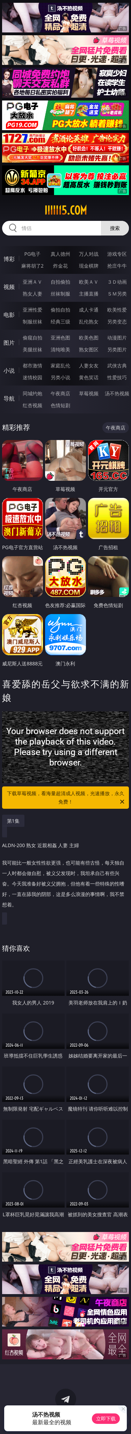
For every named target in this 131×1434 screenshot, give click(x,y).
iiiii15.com (65, 210)
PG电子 (32, 254)
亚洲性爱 (32, 309)
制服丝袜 (32, 321)
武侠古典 (117, 365)
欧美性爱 (117, 309)
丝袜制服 (60, 293)
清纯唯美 (60, 349)
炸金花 (60, 265)
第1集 (13, 820)
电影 (9, 315)
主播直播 (89, 293)
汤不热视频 (117, 393)
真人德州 (60, 254)
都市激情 (32, 365)
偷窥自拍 (32, 337)
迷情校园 (32, 377)
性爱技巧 (117, 377)
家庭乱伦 (60, 365)
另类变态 (117, 321)
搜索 (115, 228)
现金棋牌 (89, 265)
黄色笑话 (89, 377)
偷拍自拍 (60, 309)
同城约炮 (32, 393)
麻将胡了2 (32, 265)
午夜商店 (60, 393)
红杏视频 (32, 405)
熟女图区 (89, 349)
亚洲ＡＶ (32, 281)
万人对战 (89, 254)
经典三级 (60, 321)
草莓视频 (89, 393)
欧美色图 (89, 337)
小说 (9, 370)
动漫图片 (117, 337)
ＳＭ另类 (117, 293)
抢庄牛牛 (117, 265)
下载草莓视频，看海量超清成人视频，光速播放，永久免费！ (66, 798)
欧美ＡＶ (89, 281)
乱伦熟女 (89, 321)
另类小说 (60, 377)
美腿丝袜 (32, 349)
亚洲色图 (60, 337)
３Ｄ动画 (117, 281)
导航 (9, 398)
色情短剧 (60, 405)
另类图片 (117, 349)
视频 (9, 287)
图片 (9, 342)
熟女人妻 (32, 293)
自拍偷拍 (60, 281)
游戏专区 (117, 254)
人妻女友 (89, 365)
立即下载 (106, 1418)
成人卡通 (89, 309)
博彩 (9, 259)
